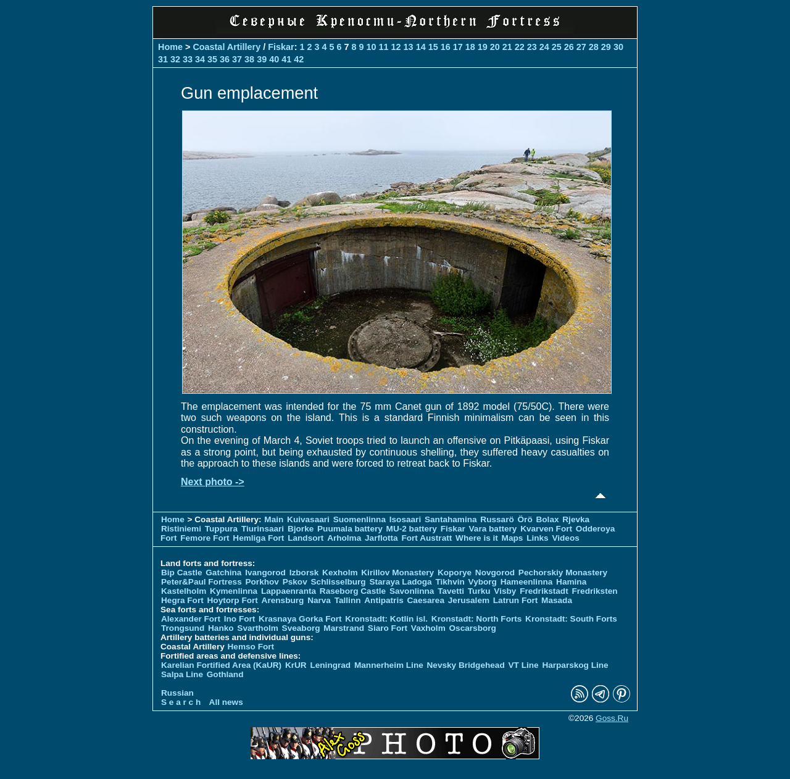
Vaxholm (428, 628)
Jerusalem (468, 600)
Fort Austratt (426, 538)
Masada (556, 600)
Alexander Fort (190, 618)
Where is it (476, 538)
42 (299, 59)
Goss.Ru (612, 718)
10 (371, 47)
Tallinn (348, 600)
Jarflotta (381, 538)
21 (507, 47)
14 (421, 47)
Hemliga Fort (258, 538)
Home (170, 47)
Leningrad (330, 665)
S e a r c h (181, 702)
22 (520, 47)
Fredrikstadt (544, 591)
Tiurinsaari (262, 528)
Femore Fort (204, 538)
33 (188, 59)
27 (581, 47)
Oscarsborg (472, 628)
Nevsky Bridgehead (466, 665)
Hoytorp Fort (232, 600)
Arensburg (283, 600)
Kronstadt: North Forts (477, 618)
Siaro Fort (387, 628)
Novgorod (495, 572)
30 (618, 47)
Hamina (571, 581)
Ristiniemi (181, 528)
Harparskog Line (575, 665)
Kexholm (339, 572)
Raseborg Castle (353, 591)
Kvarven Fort (546, 528)
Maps (512, 538)
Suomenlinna (359, 519)
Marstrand (343, 628)
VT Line (524, 665)
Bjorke (301, 528)
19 (483, 47)
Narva (319, 600)
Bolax (547, 519)
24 (544, 47)
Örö (525, 519)
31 (163, 59)
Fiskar (281, 47)
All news (226, 702)
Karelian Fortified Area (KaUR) (221, 665)
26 (569, 47)
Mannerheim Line (388, 665)
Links (537, 538)
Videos (565, 538)
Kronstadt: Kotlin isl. (386, 618)
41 (286, 59)
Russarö (497, 519)
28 (594, 47)
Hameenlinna (527, 581)
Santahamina (451, 519)
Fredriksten (594, 591)
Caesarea (425, 600)
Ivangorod (265, 572)
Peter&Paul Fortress (201, 581)
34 (200, 59)
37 (237, 59)
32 (175, 59)
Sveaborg (301, 628)
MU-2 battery (411, 528)
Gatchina (223, 572)
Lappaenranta (288, 591)
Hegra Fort (182, 600)
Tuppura (221, 528)
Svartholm (257, 628)
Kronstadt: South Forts (571, 618)
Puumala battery (350, 528)
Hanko (221, 628)
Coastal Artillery (226, 47)
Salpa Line (182, 674)
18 (470, 47)
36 (225, 59)
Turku (479, 591)
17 (458, 47)
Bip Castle (181, 572)
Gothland (225, 674)
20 (495, 47)
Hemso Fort (251, 646)
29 (606, 47)
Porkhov (261, 581)
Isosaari (405, 519)
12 (396, 47)
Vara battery (493, 528)
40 (274, 59)
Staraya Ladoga (400, 581)
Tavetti (451, 591)
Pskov (295, 581)
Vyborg (482, 581)
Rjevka (575, 519)
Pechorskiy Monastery (562, 572)
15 (433, 47)
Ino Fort (240, 618)
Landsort (305, 538)
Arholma (344, 538)
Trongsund (182, 628)
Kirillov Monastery (397, 572)
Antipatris (383, 600)
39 (262, 59)
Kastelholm (183, 591)
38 (249, 59)
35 (212, 59)
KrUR (296, 665)
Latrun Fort (515, 600)
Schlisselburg (338, 581)
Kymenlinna (233, 591)
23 (532, 47)
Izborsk (304, 572)
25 (557, 47)
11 (384, 47)
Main (273, 519)
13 (409, 47)
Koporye (455, 572)
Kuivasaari (308, 519)
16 (446, 47)
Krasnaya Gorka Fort (300, 618)
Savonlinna (411, 591)
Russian (177, 693)
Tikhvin (449, 581)
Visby (505, 591)
